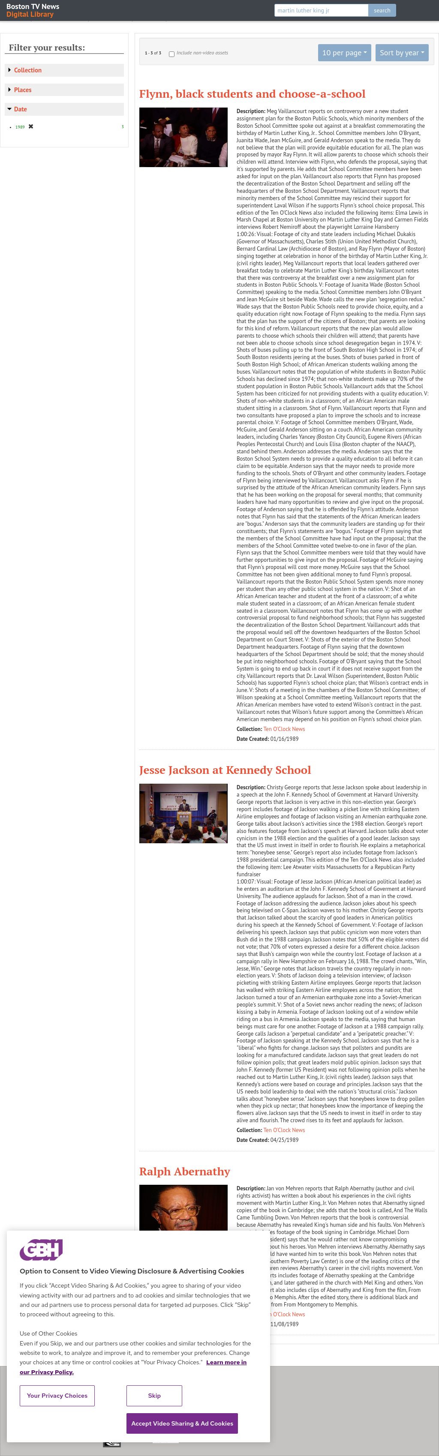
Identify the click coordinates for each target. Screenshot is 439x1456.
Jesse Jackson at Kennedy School (225, 769)
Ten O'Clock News (284, 729)
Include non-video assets (202, 52)
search (382, 10)
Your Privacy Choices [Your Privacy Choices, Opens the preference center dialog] (57, 1395)
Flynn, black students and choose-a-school (252, 93)
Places (23, 90)
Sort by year (399, 52)
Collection (28, 70)
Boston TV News (33, 9)
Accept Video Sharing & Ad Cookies (182, 1423)
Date (20, 109)
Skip (154, 1395)
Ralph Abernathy (184, 1171)
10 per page (342, 52)
